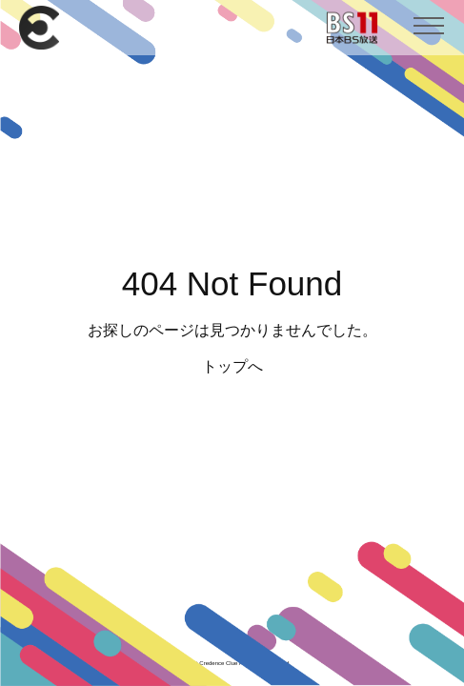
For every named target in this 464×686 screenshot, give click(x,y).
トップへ (232, 366)
